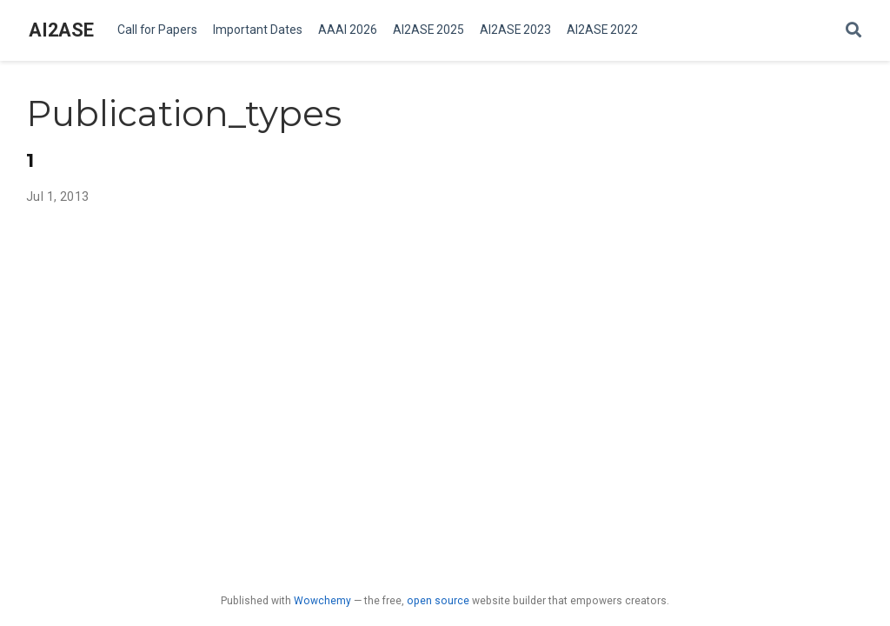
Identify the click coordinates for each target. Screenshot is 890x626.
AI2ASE (61, 30)
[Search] (853, 31)
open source (438, 601)
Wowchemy (322, 601)
